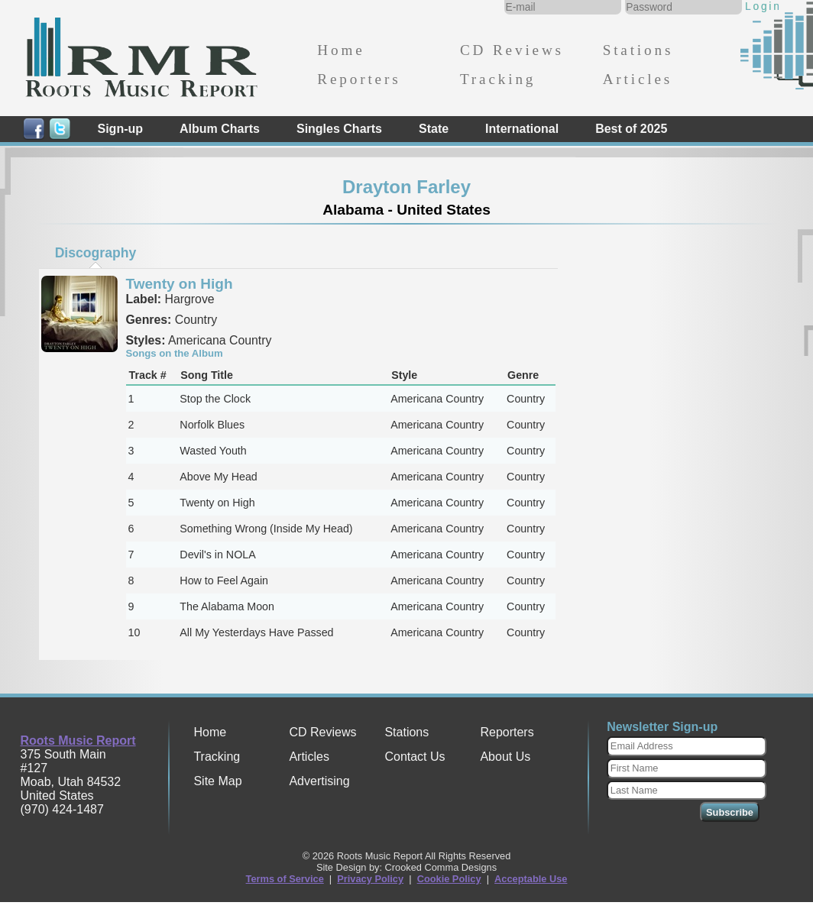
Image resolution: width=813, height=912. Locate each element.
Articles (637, 79)
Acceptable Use (530, 879)
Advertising (319, 781)
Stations (638, 50)
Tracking (498, 79)
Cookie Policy (449, 879)
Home (340, 50)
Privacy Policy (370, 879)
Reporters (358, 79)
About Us (505, 756)
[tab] (95, 253)
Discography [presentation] (96, 252)
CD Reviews (512, 50)
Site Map (217, 781)
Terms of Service (285, 879)
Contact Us (414, 756)
